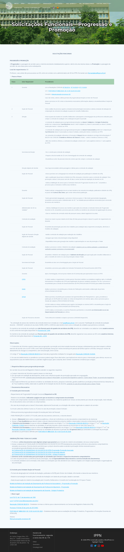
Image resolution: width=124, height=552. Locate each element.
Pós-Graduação (33, 3)
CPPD (23, 279)
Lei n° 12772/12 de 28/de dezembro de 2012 (24, 501)
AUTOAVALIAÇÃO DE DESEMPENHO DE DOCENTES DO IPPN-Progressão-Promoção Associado (43, 450)
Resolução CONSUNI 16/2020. (85, 354)
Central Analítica (103, 3)
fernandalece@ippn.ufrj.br (96, 73)
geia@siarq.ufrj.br (69, 323)
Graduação (47, 3)
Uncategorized (37, 547)
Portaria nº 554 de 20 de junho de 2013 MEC (24, 508)
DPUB (24, 297)
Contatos (18, 8)
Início (16, 3)
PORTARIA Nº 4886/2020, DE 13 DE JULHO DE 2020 (64, 91)
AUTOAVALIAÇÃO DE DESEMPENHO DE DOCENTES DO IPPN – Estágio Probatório (38, 454)
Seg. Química (71, 3)
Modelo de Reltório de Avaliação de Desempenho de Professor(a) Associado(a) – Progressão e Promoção (44, 483)
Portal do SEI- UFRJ (44, 330)
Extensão (58, 3)
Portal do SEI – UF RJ (40, 336)
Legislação (46, 8)
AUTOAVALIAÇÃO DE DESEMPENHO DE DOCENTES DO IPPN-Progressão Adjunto (38, 452)
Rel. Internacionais (86, 3)
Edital (34, 542)
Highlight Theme (97, 542)
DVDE (23, 289)
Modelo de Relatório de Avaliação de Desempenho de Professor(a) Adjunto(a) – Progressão (39, 487)
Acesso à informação (32, 8)
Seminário (36, 544)
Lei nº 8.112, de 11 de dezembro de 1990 (23, 497)
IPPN (22, 3)
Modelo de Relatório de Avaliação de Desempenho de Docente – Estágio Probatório (37, 490)
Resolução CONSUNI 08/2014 (30, 354)
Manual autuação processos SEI (61, 94)
